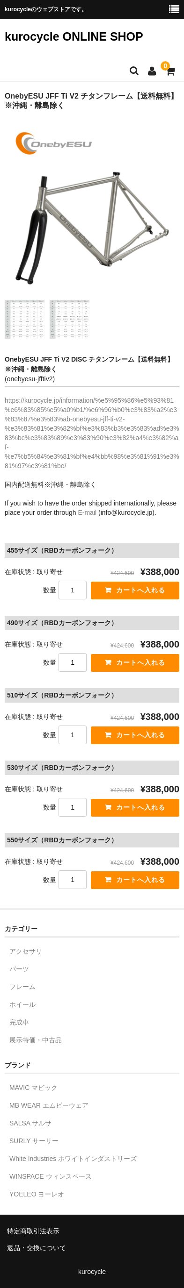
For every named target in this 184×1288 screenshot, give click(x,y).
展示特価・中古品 (35, 1040)
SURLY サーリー (34, 1141)
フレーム (22, 986)
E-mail (87, 512)
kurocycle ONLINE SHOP (74, 36)
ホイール (22, 1004)
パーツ (19, 969)
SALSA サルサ (30, 1123)
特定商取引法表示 (33, 1231)
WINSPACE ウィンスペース (50, 1176)
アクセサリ (25, 951)
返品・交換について (36, 1248)
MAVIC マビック (33, 1087)
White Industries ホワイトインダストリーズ (73, 1158)
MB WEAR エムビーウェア (48, 1105)
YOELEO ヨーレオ (36, 1194)
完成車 (19, 1022)
